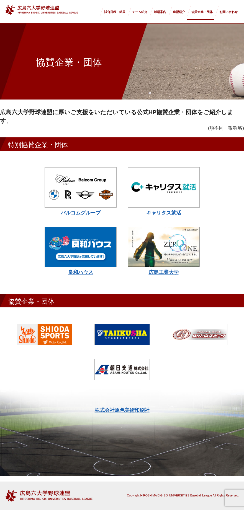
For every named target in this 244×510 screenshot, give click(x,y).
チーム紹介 (139, 12)
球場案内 (160, 12)
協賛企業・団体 (202, 12)
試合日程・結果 (114, 12)
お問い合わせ (228, 12)
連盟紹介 (179, 12)
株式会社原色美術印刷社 (122, 410)
